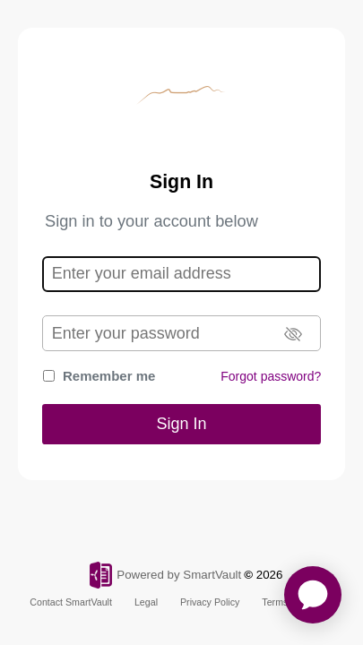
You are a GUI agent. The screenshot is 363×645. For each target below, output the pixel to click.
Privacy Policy (209, 602)
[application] (313, 595)
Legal (146, 602)
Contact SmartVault (71, 602)
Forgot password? (270, 376)
